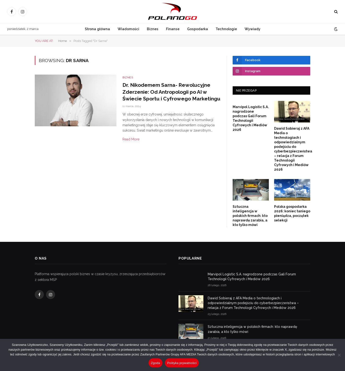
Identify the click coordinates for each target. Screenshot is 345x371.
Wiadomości (128, 29)
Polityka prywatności (182, 363)
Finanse (172, 29)
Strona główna (97, 29)
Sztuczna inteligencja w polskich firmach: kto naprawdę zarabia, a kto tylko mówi (250, 216)
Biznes (152, 29)
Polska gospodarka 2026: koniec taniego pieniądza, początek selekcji (292, 213)
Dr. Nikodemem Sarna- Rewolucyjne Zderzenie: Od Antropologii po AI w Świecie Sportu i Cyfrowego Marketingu (171, 92)
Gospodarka (197, 29)
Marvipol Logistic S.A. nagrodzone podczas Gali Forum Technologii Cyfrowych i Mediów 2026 (251, 118)
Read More (130, 139)
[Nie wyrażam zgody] (339, 355)
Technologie (226, 29)
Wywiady (252, 29)
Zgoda (155, 363)
